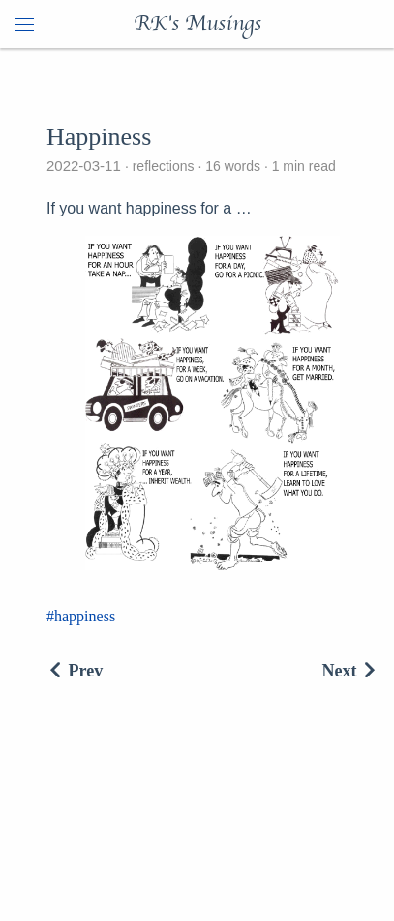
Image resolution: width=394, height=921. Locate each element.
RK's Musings (197, 24)
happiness (84, 616)
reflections (163, 166)
